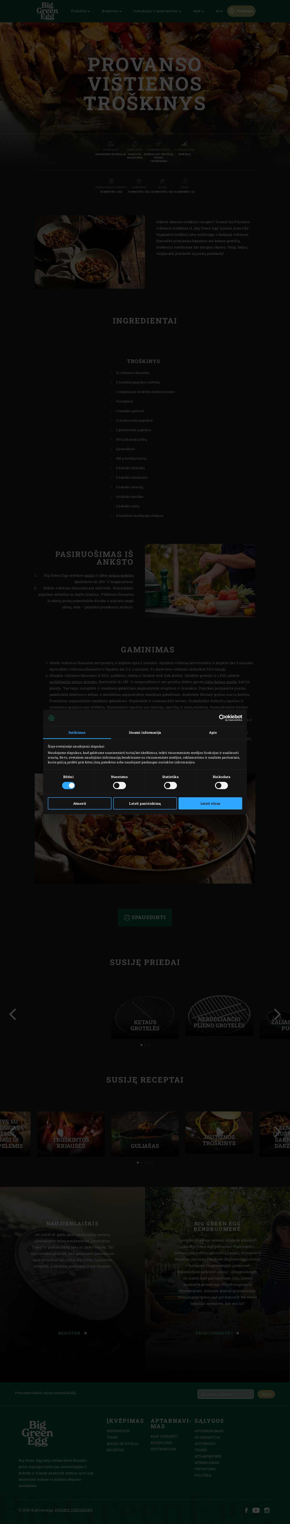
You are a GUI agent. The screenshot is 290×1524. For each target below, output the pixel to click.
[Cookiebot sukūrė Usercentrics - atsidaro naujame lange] (222, 718)
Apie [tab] (213, 732)
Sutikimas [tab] (77, 732)
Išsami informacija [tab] (145, 732)
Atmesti (79, 803)
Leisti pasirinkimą (145, 803)
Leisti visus (210, 803)
